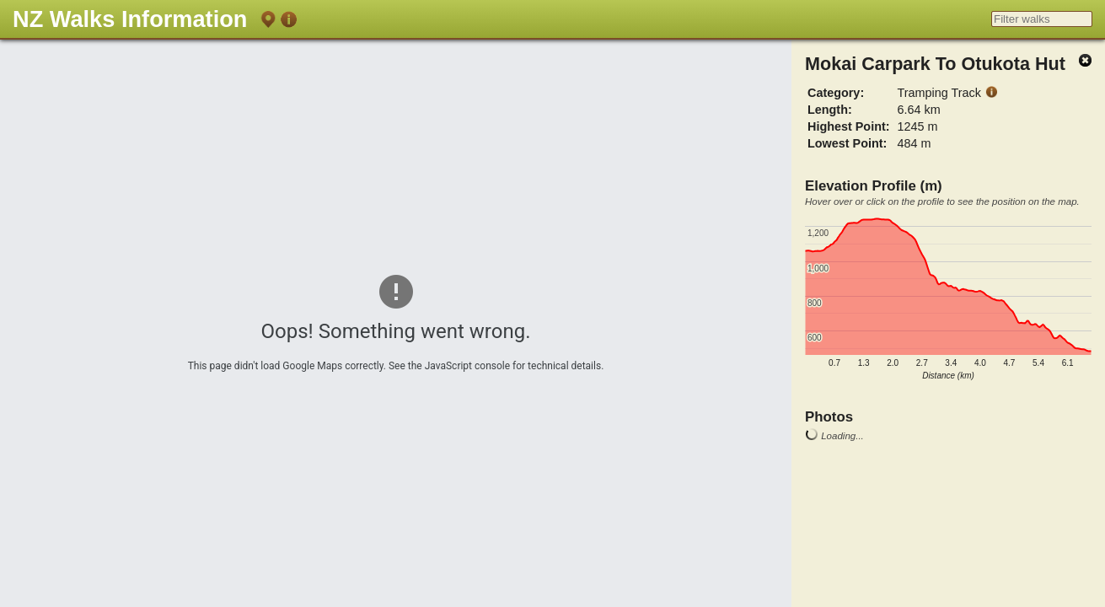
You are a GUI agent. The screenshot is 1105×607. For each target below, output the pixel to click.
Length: (829, 109)
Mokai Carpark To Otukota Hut (935, 63)
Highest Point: (848, 126)
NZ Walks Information (130, 19)
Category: (835, 92)
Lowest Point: (847, 143)
